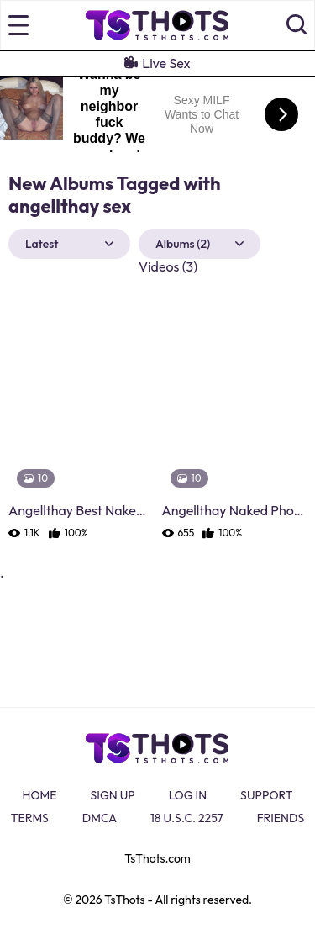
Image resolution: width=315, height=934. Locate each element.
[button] (296, 25)
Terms (30, 818)
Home (40, 795)
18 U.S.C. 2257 (186, 818)
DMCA (99, 818)
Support (266, 795)
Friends (281, 818)
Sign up (113, 795)
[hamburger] (18, 25)
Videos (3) (168, 266)
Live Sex (157, 63)
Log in (188, 795)
